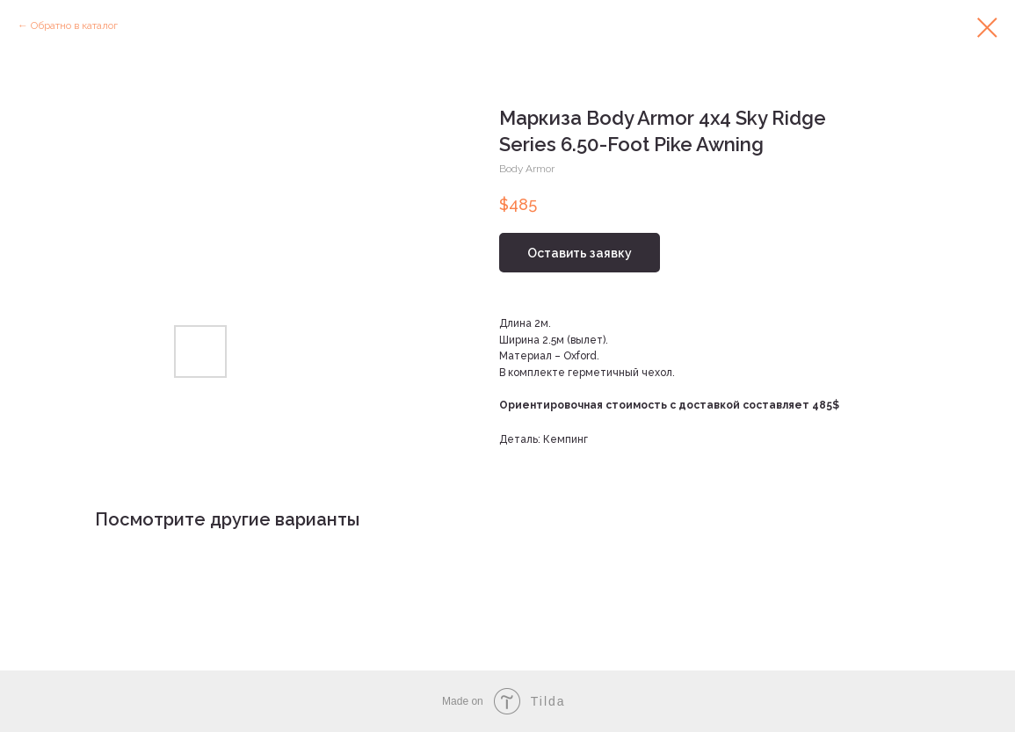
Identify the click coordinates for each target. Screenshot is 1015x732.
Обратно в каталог (74, 25)
